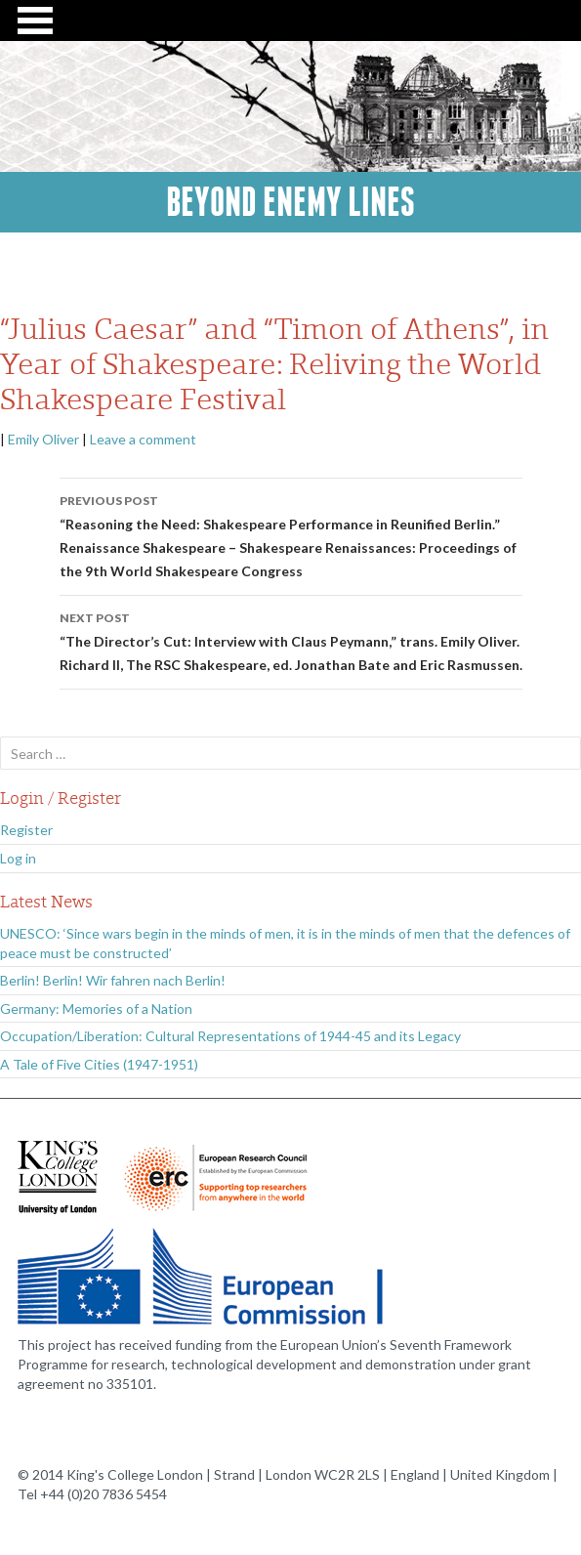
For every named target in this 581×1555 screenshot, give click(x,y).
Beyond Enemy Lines (290, 202)
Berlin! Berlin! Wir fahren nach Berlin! (113, 980)
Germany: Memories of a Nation (96, 1008)
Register (26, 829)
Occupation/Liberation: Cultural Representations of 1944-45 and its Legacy (230, 1036)
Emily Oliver (43, 439)
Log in (18, 858)
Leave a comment (143, 439)
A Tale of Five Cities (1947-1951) (99, 1064)
